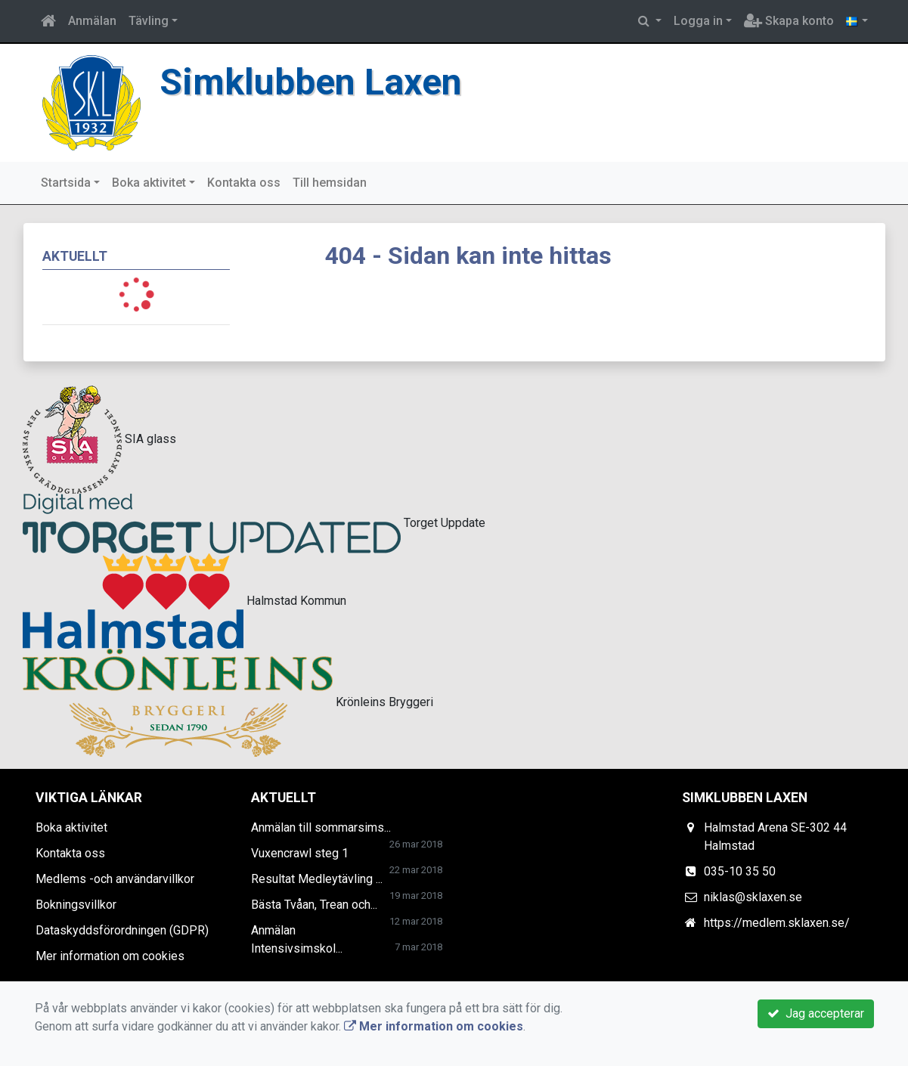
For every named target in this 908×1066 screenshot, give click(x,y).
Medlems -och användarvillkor (115, 879)
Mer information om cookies (110, 956)
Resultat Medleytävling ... (317, 879)
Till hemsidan (330, 182)
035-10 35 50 (740, 871)
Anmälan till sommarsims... (321, 827)
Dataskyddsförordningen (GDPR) (122, 930)
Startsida (66, 182)
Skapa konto (789, 21)
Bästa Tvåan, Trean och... (314, 904)
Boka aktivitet (149, 182)
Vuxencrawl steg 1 (300, 853)
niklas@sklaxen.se (753, 897)
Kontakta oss (243, 182)
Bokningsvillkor (76, 904)
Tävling (149, 21)
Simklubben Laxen (311, 82)
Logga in (698, 21)
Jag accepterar (815, 1013)
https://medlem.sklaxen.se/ (777, 923)
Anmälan (92, 21)
